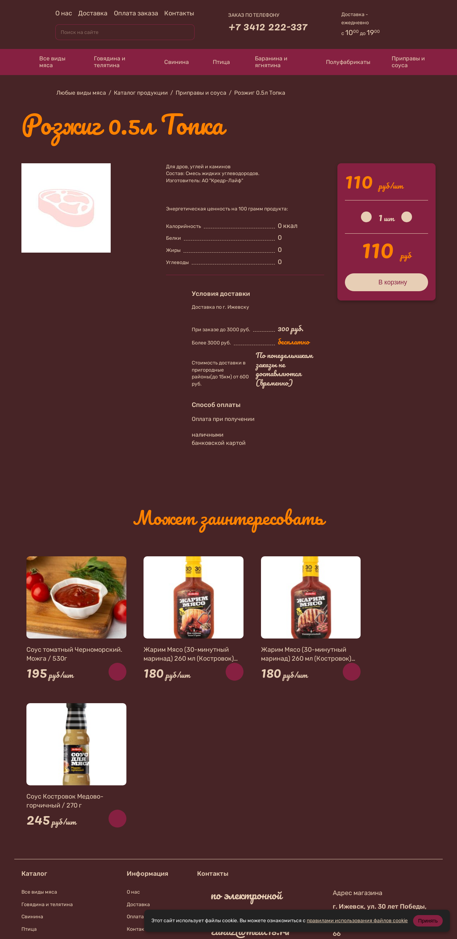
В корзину (386, 281)
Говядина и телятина (104, 62)
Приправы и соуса (405, 62)
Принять (428, 921)
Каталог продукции (141, 92)
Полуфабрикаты (341, 61)
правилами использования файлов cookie (357, 921)
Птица (216, 61)
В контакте (239, 864)
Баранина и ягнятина (265, 62)
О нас (63, 13)
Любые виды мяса (81, 92)
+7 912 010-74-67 (251, 809)
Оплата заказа (136, 13)
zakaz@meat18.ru (250, 782)
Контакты (179, 13)
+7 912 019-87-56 (250, 845)
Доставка (92, 13)
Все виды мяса (47, 62)
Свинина (170, 62)
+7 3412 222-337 (267, 26)
